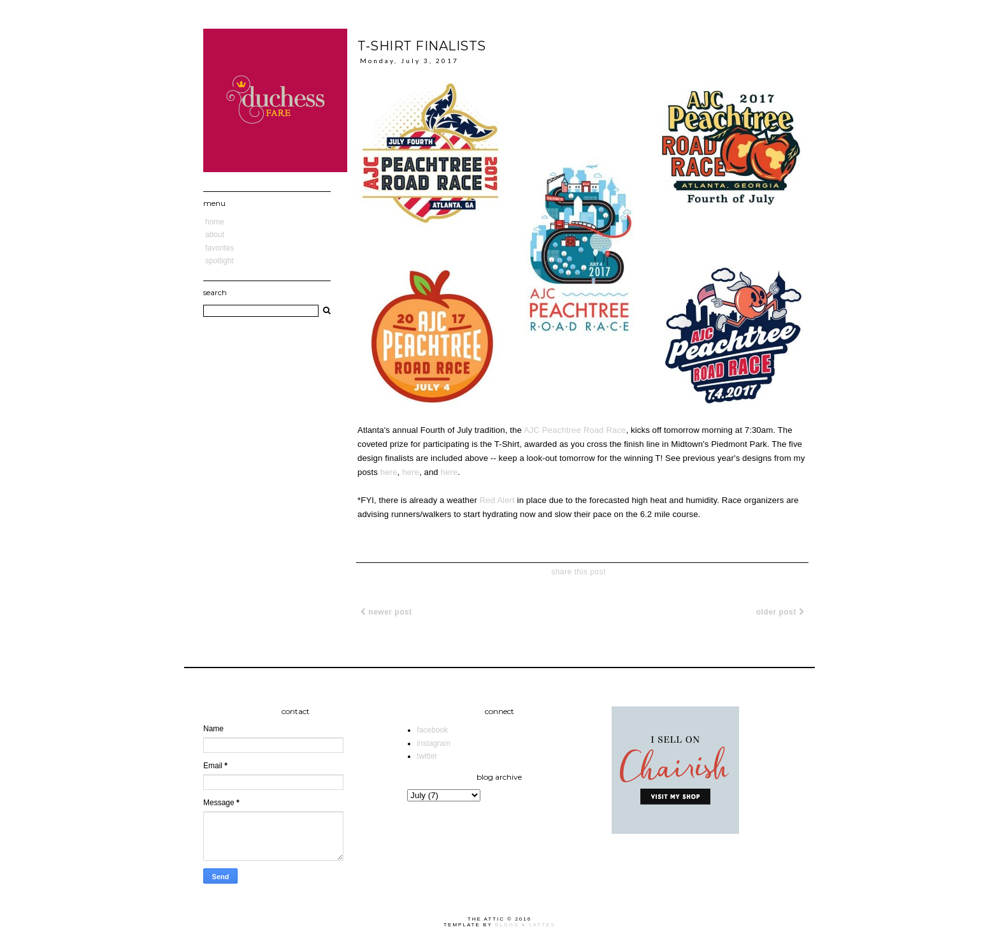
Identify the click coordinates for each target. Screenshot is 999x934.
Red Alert (497, 500)
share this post (578, 571)
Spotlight (219, 260)
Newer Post (386, 612)
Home (214, 221)
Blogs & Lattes (525, 925)
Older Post (780, 612)
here (389, 472)
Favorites (219, 248)
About (214, 234)
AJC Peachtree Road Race (575, 430)
